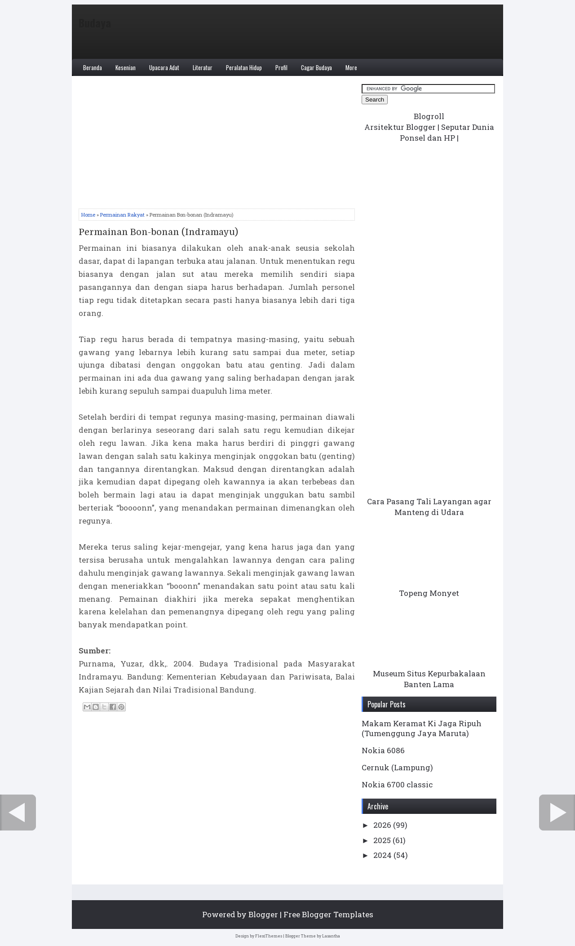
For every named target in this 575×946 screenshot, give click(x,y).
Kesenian (125, 67)
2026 (383, 825)
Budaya (95, 22)
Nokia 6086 (383, 750)
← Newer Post (18, 813)
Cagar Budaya (316, 67)
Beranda (92, 67)
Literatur (202, 67)
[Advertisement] (217, 146)
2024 (383, 855)
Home (88, 214)
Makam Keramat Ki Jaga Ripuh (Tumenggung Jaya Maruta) (422, 728)
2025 (383, 840)
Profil (281, 67)
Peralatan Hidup (244, 67)
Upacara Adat (164, 67)
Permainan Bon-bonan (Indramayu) (158, 232)
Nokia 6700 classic (397, 784)
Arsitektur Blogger (400, 127)
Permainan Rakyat (122, 214)
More (351, 67)
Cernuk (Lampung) (397, 767)
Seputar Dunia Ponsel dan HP (447, 132)
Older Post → (557, 813)
